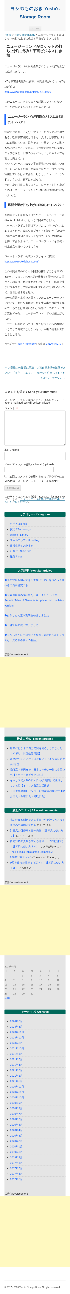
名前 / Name (11, 449)
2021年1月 (16, 1081)
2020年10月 (17, 1097)
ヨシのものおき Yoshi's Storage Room (35, 12)
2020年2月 (16, 1141)
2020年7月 (16, 1113)
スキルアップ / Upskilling (24, 540)
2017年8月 (16, 1162)
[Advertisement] (35, 692)
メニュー (35, 28)
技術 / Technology (27, 344)
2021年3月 (16, 1070)
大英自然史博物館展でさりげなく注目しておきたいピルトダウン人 (51, 373)
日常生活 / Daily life (21, 545)
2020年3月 (16, 1135)
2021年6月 (16, 1053)
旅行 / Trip (16, 556)
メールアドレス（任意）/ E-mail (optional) (29, 464)
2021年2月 (16, 1075)
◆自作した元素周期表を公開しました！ (28, 615)
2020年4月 (16, 1130)
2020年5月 (16, 1124)
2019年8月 (16, 1151)
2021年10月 (17, 1048)
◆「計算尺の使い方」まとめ (21, 625)
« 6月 (7, 998)
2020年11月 (17, 1092)
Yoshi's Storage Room (30, 1287)
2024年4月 (16, 1026)
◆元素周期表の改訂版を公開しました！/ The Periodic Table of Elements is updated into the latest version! (34, 600)
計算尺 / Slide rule (20, 551)
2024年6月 (16, 1021)
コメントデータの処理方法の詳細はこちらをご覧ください (34, 500)
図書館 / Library (19, 534)
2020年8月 (16, 1108)
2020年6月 (16, 1119)
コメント (11, 408)
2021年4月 (16, 1064)
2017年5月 (16, 1179)
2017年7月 (16, 1168)
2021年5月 (16, 1059)
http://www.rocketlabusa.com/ (21, 261)
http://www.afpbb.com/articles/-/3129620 (27, 91)
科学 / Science (18, 523)
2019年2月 (16, 1157)
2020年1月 (16, 1146)
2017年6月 (16, 1173)
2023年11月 (17, 1032)
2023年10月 (17, 1037)
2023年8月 (16, 1042)
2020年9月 (16, 1102)
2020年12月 (17, 1086)
